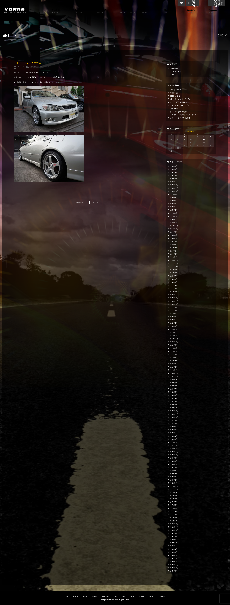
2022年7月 (173, 313)
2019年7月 (173, 426)
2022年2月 (173, 329)
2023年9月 (173, 270)
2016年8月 (173, 536)
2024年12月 (174, 222)
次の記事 (95, 203)
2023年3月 (173, 288)
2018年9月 (173, 458)
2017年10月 (174, 492)
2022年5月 (173, 320)
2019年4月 (173, 436)
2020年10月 (174, 379)
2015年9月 (173, 571)
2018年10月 (174, 455)
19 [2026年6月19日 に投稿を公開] (197, 142)
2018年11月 (174, 452)
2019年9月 (173, 420)
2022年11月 (174, 301)
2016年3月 (173, 552)
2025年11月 (174, 188)
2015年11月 (174, 565)
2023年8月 (173, 273)
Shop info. (141, 596)
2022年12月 (174, 298)
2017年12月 (174, 486)
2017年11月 (174, 489)
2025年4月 (173, 210)
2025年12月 (174, 185)
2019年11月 (174, 414)
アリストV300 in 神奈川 (178, 102)
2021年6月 (173, 354)
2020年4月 (173, 398)
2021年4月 (173, 361)
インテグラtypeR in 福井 (178, 112)
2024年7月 (173, 238)
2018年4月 (173, 474)
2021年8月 (173, 348)
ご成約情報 (174, 68)
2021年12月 (174, 335)
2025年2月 (173, 216)
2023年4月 (173, 285)
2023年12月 (174, 260)
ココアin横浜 (174, 93)
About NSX (94, 596)
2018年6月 (173, 467)
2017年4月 (173, 511)
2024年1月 (173, 257)
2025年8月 (173, 197)
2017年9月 (173, 496)
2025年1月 (173, 219)
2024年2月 (173, 254)
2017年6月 (173, 505)
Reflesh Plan (105, 596)
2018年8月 (173, 461)
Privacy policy (161, 596)
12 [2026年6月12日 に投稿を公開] (197, 139)
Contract (85, 596)
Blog (123, 596)
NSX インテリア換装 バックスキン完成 (184, 115)
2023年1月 (173, 295)
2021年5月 (173, 357)
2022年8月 (173, 310)
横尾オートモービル (14, 10)
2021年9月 (173, 345)
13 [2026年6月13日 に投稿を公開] (204, 139)
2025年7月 (173, 200)
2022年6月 (173, 317)
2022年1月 (173, 332)
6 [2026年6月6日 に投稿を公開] (203, 136)
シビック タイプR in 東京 (180, 118)
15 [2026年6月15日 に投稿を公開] (171, 142)
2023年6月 (173, 279)
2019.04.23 (20, 66)
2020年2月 (173, 405)
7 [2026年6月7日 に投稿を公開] (210, 136)
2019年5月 (173, 433)
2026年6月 (173, 166)
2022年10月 (174, 304)
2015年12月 (174, 561)
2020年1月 (173, 408)
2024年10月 (174, 229)
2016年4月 (173, 549)
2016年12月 (174, 524)
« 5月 (170, 151)
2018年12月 (174, 448)
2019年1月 (173, 445)
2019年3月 (173, 439)
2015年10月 (174, 568)
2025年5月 (173, 207)
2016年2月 (173, 555)
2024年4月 (173, 248)
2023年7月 (173, 276)
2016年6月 (173, 543)
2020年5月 (173, 395)
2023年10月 (174, 266)
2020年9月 (173, 383)
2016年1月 (173, 558)
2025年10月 (174, 191)
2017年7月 (173, 502)
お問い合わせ (182, 3)
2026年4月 (173, 172)
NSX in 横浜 (174, 108)
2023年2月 (173, 292)
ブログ (47, 66)
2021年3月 (173, 364)
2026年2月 (173, 179)
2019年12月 (174, 411)
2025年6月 (173, 204)
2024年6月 (173, 241)
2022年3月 (173, 326)
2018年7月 (173, 464)
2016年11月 (174, 527)
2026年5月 (173, 169)
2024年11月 (174, 226)
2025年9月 (173, 194)
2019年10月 (174, 417)
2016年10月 (174, 530)
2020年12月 (174, 373)
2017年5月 (173, 508)
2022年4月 (173, 323)
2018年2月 (173, 480)
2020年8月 (173, 386)
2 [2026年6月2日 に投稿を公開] (177, 136)
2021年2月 (173, 367)
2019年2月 (173, 442)
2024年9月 (173, 232)
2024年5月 (173, 244)
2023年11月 (174, 263)
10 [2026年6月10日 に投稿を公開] (184, 139)
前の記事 (80, 203)
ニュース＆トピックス (36, 66)
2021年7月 (173, 351)
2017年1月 (173, 521)
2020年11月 (174, 376)
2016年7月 (173, 539)
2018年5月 (173, 470)
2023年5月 (173, 282)
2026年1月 (173, 182)
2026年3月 (173, 175)
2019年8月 (173, 423)
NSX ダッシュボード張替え (180, 99)
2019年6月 (173, 430)
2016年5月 (173, 546)
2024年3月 (173, 251)
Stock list (75, 596)
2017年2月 (173, 518)
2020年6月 (173, 392)
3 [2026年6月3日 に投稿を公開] (184, 136)
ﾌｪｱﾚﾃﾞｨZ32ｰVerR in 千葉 (180, 105)
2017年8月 (173, 499)
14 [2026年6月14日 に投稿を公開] (210, 139)
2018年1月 (173, 483)
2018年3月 (173, 477)
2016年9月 (173, 533)
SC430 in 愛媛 (175, 96)
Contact (151, 596)
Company (132, 596)
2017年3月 (173, 514)
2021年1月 (173, 370)
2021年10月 (174, 342)
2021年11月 (174, 339)
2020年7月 (173, 389)
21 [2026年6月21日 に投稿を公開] (210, 142)
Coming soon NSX (176, 90)
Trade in (116, 596)
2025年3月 (173, 213)
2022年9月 (173, 307)
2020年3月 (173, 401)
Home (66, 596)
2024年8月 (173, 235)
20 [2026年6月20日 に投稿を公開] (204, 142)
